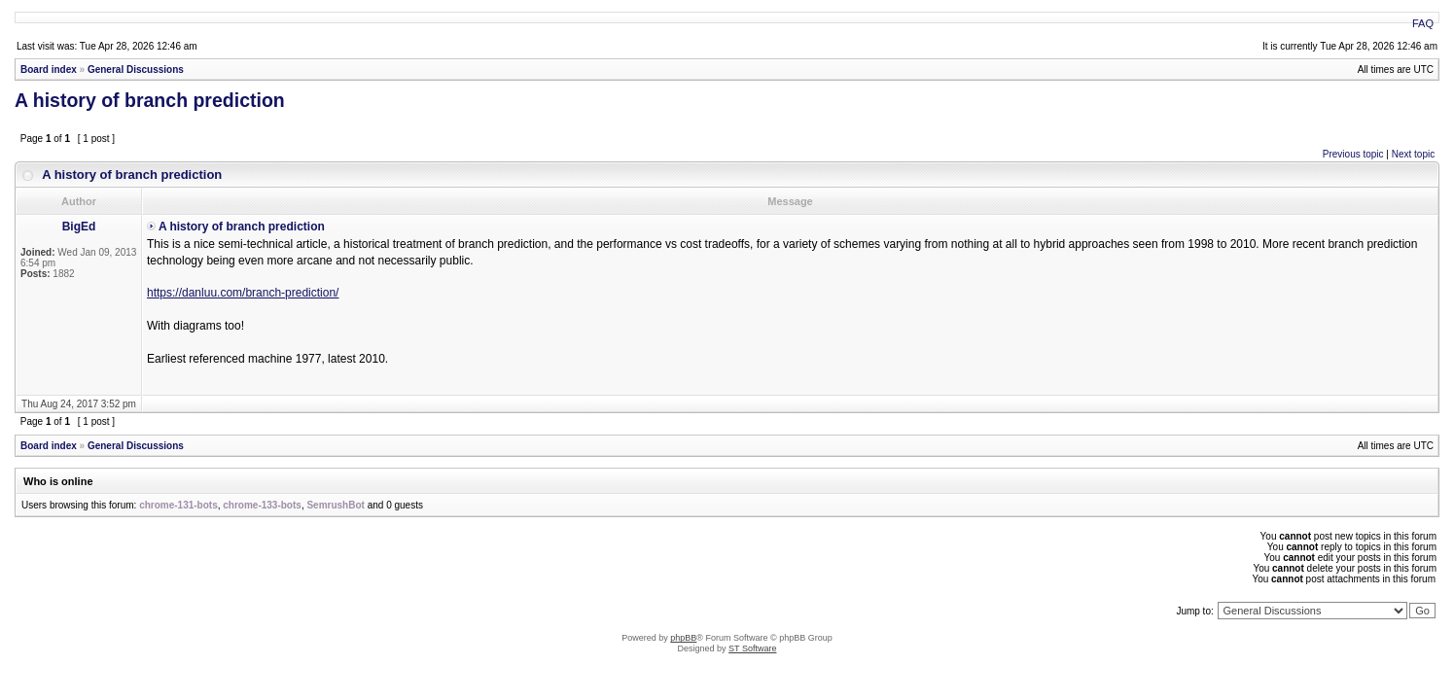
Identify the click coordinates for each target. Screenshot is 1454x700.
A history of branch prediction (150, 100)
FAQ (1423, 23)
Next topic (1413, 154)
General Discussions (136, 69)
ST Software (752, 648)
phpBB (683, 638)
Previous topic (1353, 154)
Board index (48, 69)
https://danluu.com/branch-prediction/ (242, 292)
